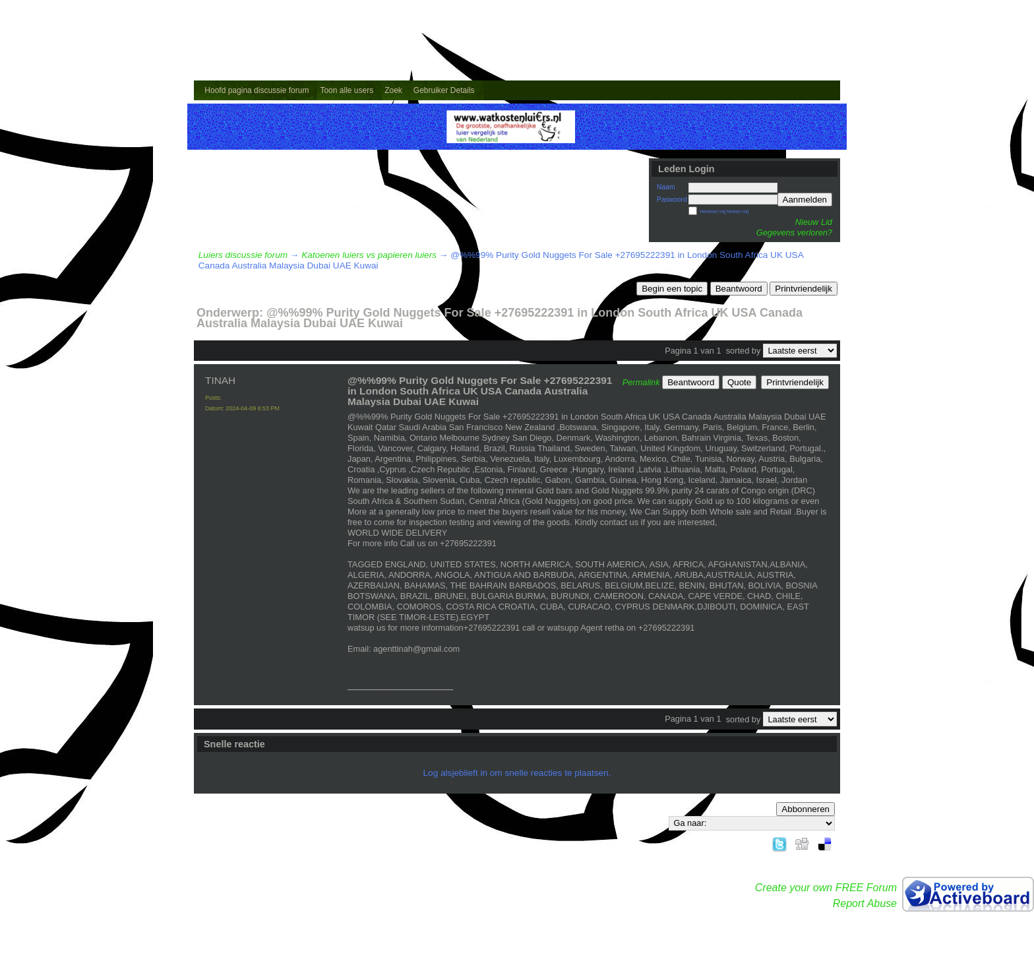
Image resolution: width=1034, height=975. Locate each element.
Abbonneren (805, 809)
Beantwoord (738, 289)
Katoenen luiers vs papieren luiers (369, 255)
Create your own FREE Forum (826, 887)
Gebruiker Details (444, 90)
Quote (739, 382)
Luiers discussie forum (243, 255)
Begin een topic (672, 289)
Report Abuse (865, 903)
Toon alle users (346, 90)
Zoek (393, 90)
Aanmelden (805, 199)
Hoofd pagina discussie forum (256, 90)
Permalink (641, 382)
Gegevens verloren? (794, 232)
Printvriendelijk (803, 289)
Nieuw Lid (813, 222)
